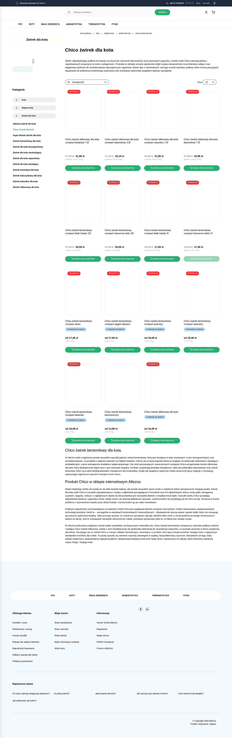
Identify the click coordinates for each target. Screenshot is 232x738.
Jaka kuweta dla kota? (105, 694)
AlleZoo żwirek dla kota (24, 124)
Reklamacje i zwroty (22, 629)
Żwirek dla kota (124, 33)
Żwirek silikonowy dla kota (26, 187)
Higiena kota (109, 33)
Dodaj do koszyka (83, 168)
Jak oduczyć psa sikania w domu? (152, 694)
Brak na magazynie (201, 259)
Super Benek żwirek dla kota (27, 135)
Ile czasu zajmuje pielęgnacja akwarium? (31, 694)
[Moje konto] (206, 13)
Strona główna (85, 33)
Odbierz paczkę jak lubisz (25, 655)
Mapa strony (103, 636)
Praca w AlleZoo (105, 649)
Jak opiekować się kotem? (24, 701)
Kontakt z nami (19, 623)
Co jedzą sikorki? (62, 694)
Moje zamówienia (63, 623)
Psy (20, 24)
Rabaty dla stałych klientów (25, 642)
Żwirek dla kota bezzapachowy (28, 147)
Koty (32, 24)
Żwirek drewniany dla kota (26, 170)
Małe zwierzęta (50, 24)
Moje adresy (61, 636)
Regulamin (102, 629)
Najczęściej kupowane (23, 649)
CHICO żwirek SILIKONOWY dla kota (161, 412)
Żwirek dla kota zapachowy (26, 158)
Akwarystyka (74, 24)
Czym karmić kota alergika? (191, 694)
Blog (198, 3)
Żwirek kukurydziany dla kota (27, 176)
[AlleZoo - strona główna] (25, 13)
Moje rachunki (61, 629)
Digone (213, 724)
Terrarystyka (97, 24)
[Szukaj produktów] (113, 14)
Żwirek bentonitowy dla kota (27, 141)
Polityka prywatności (22, 661)
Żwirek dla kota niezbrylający (27, 153)
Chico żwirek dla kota (23, 130)
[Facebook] (214, 3)
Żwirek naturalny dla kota (25, 181)
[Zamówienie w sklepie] (87, 82)
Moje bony (60, 649)
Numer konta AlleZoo (107, 623)
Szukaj (162, 14)
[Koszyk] (213, 13)
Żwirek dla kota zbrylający (25, 164)
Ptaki (115, 24)
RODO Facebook (105, 642)
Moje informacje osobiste (67, 642)
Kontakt (206, 3)
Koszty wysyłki (19, 636)
